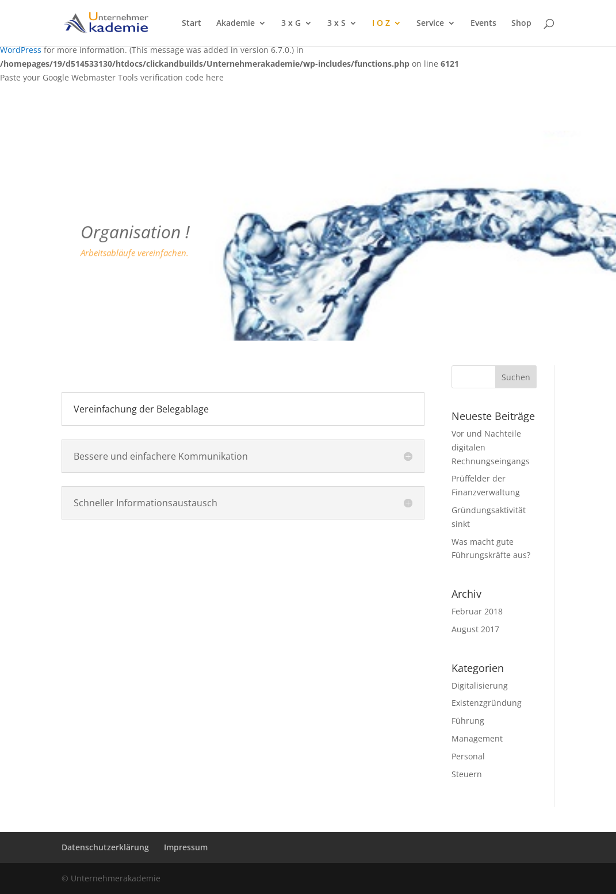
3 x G (291, 23)
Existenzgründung (487, 702)
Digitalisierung (480, 685)
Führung (468, 720)
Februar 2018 (477, 611)
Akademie (235, 23)
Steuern (467, 774)
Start (191, 23)
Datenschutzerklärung (105, 847)
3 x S (336, 23)
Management (477, 738)
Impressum (186, 847)
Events (483, 23)
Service (430, 23)
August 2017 (475, 629)
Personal (468, 756)
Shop (521, 23)
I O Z (381, 23)
